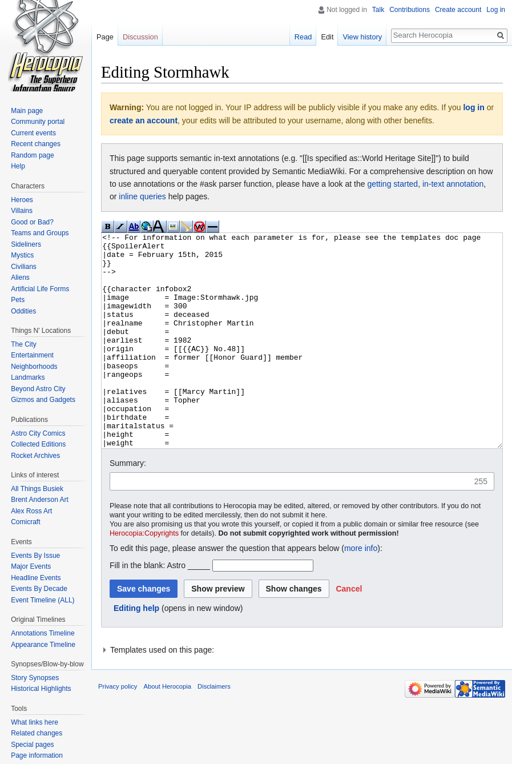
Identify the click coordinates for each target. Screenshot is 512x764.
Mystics (22, 255)
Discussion (140, 37)
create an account (144, 120)
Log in (495, 10)
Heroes (22, 200)
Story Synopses (35, 678)
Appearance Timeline (43, 645)
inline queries (142, 196)
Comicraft (25, 522)
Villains (22, 211)
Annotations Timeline (42, 633)
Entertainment (32, 355)
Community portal (37, 122)
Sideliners (26, 244)
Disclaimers (214, 729)
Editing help (136, 651)
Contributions (409, 10)
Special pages (32, 745)
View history (362, 37)
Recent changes (36, 144)
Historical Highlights (41, 689)
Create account (458, 10)
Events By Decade (39, 589)
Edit (327, 37)
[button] (349, 631)
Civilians (24, 267)
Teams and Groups (39, 233)
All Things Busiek (37, 489)
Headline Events (36, 578)
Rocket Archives (35, 456)
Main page (27, 111)
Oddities (23, 311)
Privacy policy (117, 729)
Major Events (31, 566)
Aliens (20, 278)
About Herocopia (167, 729)
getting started (392, 183)
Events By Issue (35, 556)
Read (303, 37)
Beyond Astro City (38, 389)
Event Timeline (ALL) (42, 600)
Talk (378, 10)
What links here (34, 722)
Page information (37, 755)
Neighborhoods (34, 367)
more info (360, 591)
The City (24, 344)
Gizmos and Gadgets (43, 400)
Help (18, 166)
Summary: (128, 505)
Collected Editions (38, 444)
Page (105, 37)
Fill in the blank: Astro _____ (160, 608)
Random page (32, 155)
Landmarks (28, 377)
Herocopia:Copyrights (144, 576)
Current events (33, 133)
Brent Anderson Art (39, 500)
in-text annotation (452, 183)
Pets (18, 300)
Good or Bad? (32, 222)
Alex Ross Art (31, 511)
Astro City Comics (38, 433)
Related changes (36, 733)
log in (473, 107)
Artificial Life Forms (40, 289)
